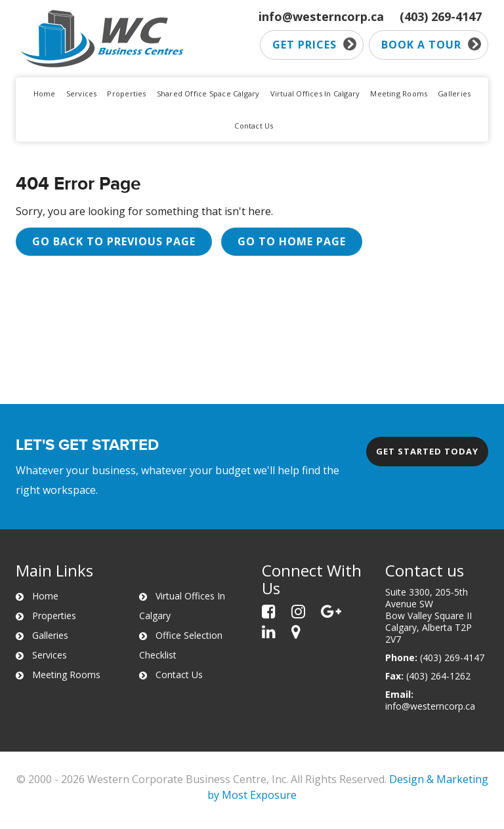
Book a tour (431, 44)
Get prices (314, 44)
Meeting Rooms (398, 93)
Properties (126, 93)
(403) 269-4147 (441, 16)
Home (44, 93)
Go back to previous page (114, 241)
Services (81, 93)
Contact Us (253, 126)
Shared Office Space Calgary (208, 93)
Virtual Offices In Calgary (315, 93)
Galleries (454, 93)
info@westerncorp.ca (321, 16)
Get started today (427, 451)
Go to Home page (292, 241)
